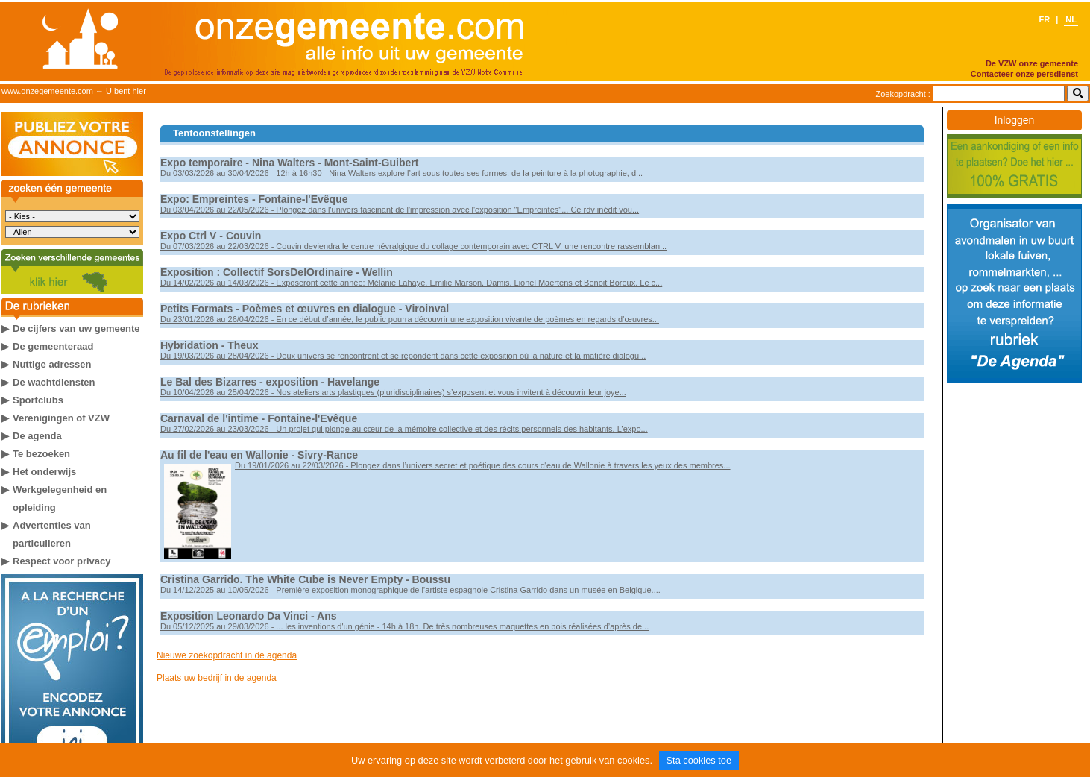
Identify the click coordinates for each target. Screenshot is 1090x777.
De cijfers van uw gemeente (76, 328)
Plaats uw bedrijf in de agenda (217, 678)
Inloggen (1015, 120)
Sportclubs (38, 400)
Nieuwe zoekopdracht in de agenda (227, 655)
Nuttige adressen (52, 364)
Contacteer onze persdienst (1024, 73)
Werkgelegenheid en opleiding (60, 498)
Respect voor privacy (62, 561)
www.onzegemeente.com (47, 90)
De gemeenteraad (53, 346)
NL (1071, 19)
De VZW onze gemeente (1032, 63)
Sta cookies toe (699, 760)
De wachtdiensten (54, 382)
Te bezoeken (41, 453)
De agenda (37, 435)
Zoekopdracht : (903, 93)
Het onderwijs (44, 471)
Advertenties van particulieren (52, 534)
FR (1045, 19)
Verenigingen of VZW (61, 418)
